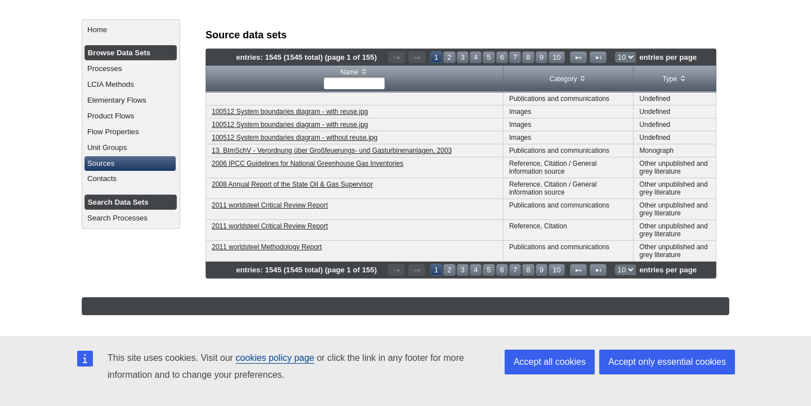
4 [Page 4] (476, 57)
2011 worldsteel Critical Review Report (270, 205)
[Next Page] (578, 57)
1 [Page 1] (436, 57)
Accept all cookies (550, 362)
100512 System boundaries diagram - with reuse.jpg (290, 112)
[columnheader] (354, 79)
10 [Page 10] (556, 57)
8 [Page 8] (528, 57)
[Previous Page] (416, 57)
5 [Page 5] (489, 57)
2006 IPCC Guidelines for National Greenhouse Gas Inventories (307, 163)
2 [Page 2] (449, 57)
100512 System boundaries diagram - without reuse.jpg (294, 138)
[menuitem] (130, 30)
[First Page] (396, 57)
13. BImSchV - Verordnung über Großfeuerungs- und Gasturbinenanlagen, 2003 (332, 151)
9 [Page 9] (541, 57)
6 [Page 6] (502, 57)
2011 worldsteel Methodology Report (267, 247)
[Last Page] (598, 57)
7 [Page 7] (515, 57)
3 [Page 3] (463, 57)
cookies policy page (274, 358)
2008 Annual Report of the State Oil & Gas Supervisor (292, 184)
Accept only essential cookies (667, 362)
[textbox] (354, 83)
